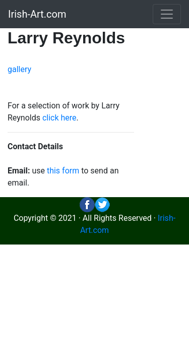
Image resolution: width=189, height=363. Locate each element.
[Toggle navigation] (167, 14)
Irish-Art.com (37, 14)
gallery (19, 69)
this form (63, 170)
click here (59, 118)
